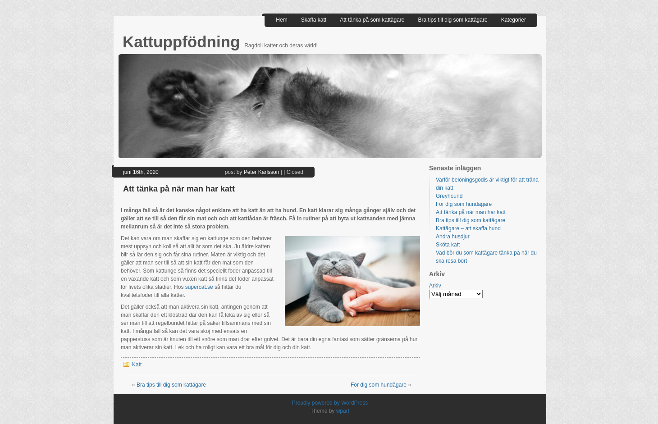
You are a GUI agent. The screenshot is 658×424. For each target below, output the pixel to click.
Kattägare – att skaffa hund (468, 228)
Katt (137, 364)
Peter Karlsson (261, 172)
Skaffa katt (313, 20)
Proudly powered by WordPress (330, 403)
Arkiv (435, 286)
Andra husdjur (453, 236)
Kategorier (513, 20)
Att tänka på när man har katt (179, 188)
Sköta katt (448, 245)
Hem (281, 20)
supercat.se (199, 287)
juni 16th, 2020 (141, 172)
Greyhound (449, 196)
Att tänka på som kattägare (372, 20)
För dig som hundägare (379, 385)
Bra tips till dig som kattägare (453, 20)
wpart (342, 411)
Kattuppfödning (183, 41)
